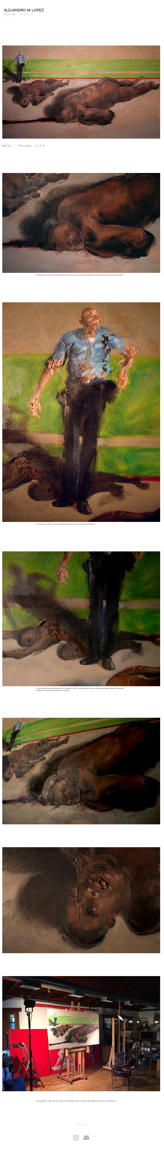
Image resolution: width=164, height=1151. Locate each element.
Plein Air (9, 14)
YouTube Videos (26, 14)
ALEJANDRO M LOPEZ (24, 10)
